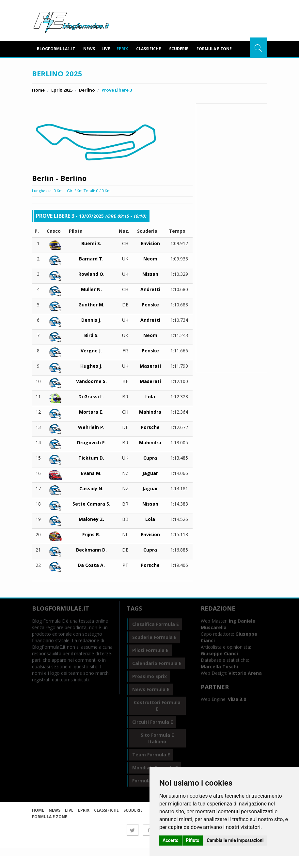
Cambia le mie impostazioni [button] (235, 840)
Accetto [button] (171, 840)
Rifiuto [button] (192, 840)
